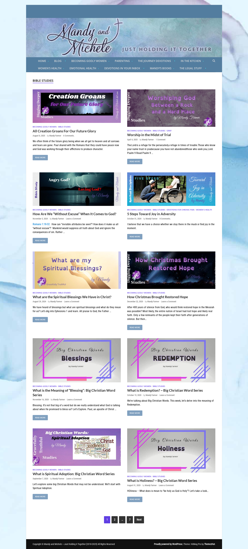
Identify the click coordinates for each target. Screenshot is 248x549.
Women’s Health (49, 68)
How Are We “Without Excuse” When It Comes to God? (74, 214)
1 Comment (160, 139)
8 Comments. (165, 218)
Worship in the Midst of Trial (149, 135)
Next (139, 519)
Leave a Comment (73, 218)
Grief (169, 130)
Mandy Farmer (55, 135)
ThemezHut (209, 544)
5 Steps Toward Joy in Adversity (151, 214)
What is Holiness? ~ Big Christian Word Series (162, 480)
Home (42, 61)
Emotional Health (83, 68)
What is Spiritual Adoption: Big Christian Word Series (74, 474)
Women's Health (204, 209)
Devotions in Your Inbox (122, 68)
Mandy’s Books (160, 68)
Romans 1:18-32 (41, 224)
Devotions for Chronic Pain (180, 209)
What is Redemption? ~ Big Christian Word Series (165, 390)
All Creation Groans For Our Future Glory (64, 131)
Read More (39, 157)
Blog (58, 61)
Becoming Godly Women (89, 61)
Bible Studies (64, 126)
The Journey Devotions (154, 61)
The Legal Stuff (191, 68)
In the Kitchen (191, 61)
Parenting (122, 61)
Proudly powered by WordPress (168, 544)
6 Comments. (68, 135)
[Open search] (213, 61)
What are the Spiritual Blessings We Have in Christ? (72, 297)
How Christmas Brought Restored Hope (157, 297)
